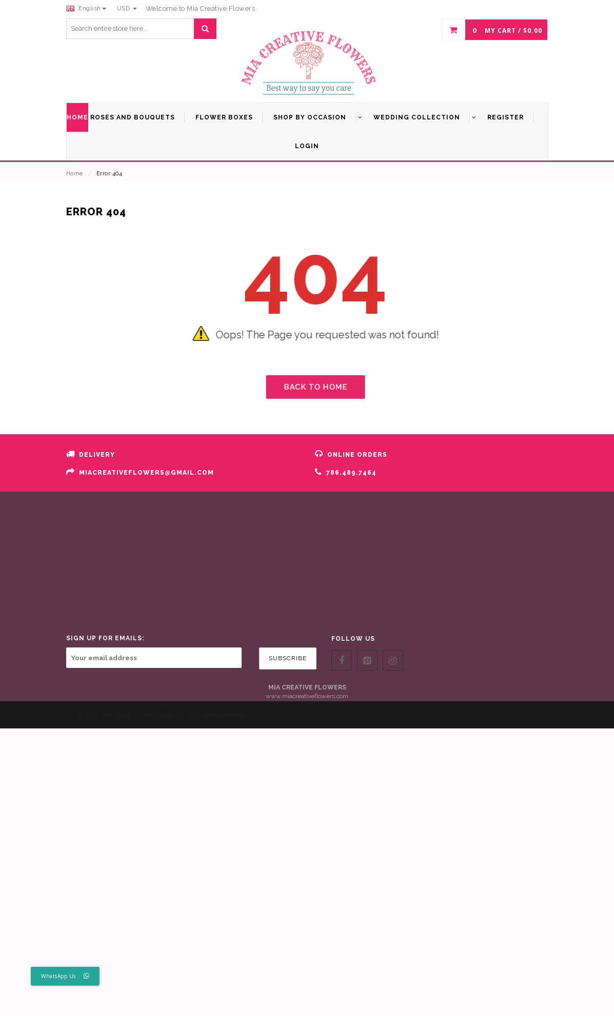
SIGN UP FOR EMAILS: (105, 638)
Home (74, 173)
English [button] (86, 8)
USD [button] (127, 8)
